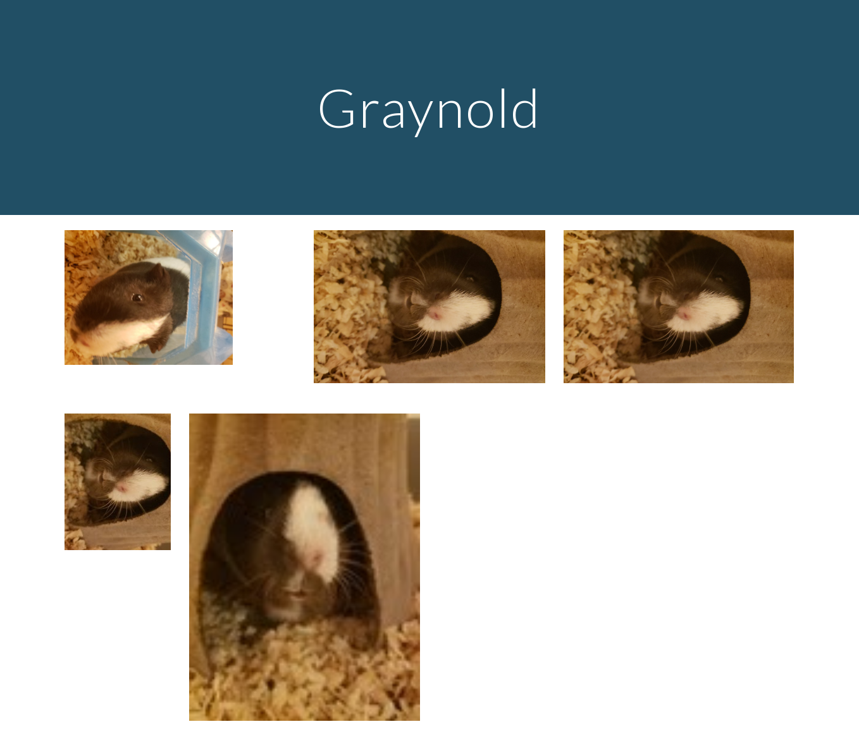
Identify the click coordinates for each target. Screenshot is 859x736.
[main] (429, 107)
